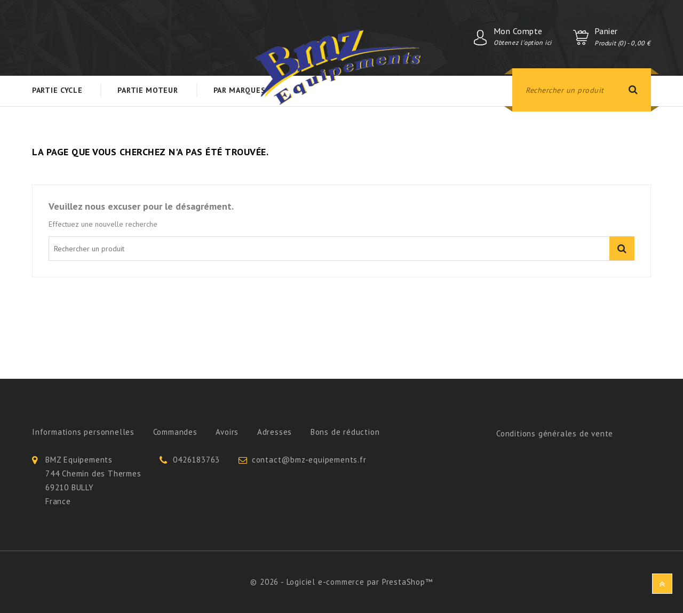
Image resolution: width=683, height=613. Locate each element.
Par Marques (239, 90)
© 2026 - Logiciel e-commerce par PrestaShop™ (341, 582)
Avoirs (227, 432)
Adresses (274, 432)
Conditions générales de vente (554, 433)
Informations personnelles (83, 432)
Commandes (175, 432)
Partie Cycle (57, 90)
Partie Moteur (147, 90)
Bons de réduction (345, 432)
